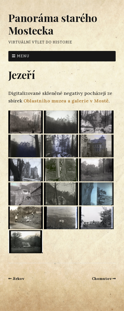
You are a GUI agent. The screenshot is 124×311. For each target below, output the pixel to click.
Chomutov (102, 278)
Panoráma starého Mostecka (52, 24)
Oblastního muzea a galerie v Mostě (66, 101)
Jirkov (18, 278)
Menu (23, 56)
